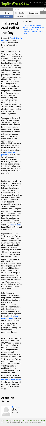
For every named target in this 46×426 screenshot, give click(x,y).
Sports (25, 34)
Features (33, 2)
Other (36, 30)
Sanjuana (15, 407)
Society (40, 32)
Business (30, 25)
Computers (37, 25)
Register (41, 2)
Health (37, 27)
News (31, 30)
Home (42, 27)
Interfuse (19, 422)
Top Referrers (10, 420)
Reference (26, 32)
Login (44, 5)
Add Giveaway (34, 420)
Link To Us (19, 420)
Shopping (34, 32)
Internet (26, 30)
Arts (24, 25)
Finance (25, 27)
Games (31, 27)
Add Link (26, 420)
